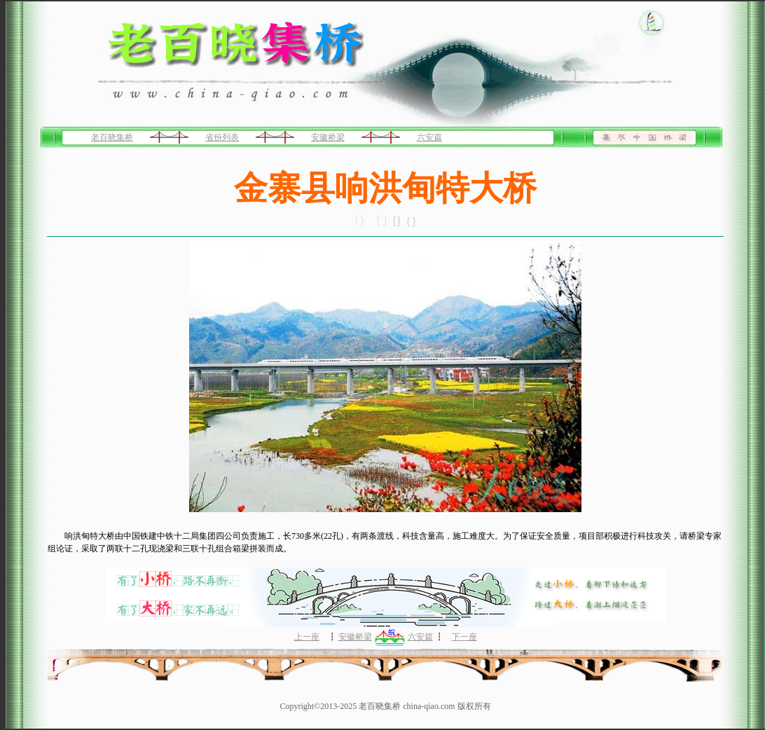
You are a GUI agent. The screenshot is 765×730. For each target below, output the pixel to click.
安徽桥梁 (328, 137)
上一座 (306, 637)
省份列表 (222, 137)
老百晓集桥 (112, 137)
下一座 (464, 637)
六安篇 (429, 137)
